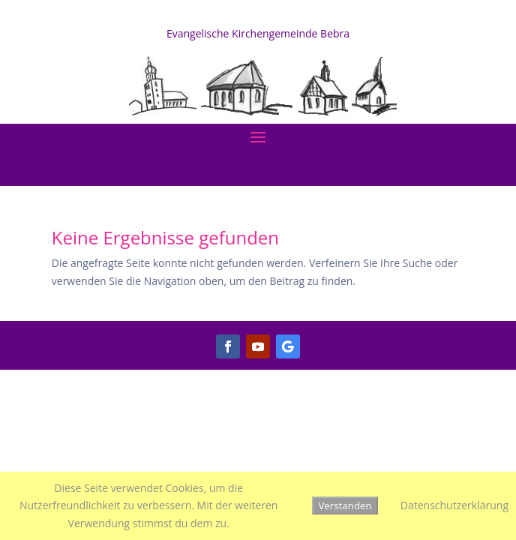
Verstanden (344, 505)
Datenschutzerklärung (454, 505)
